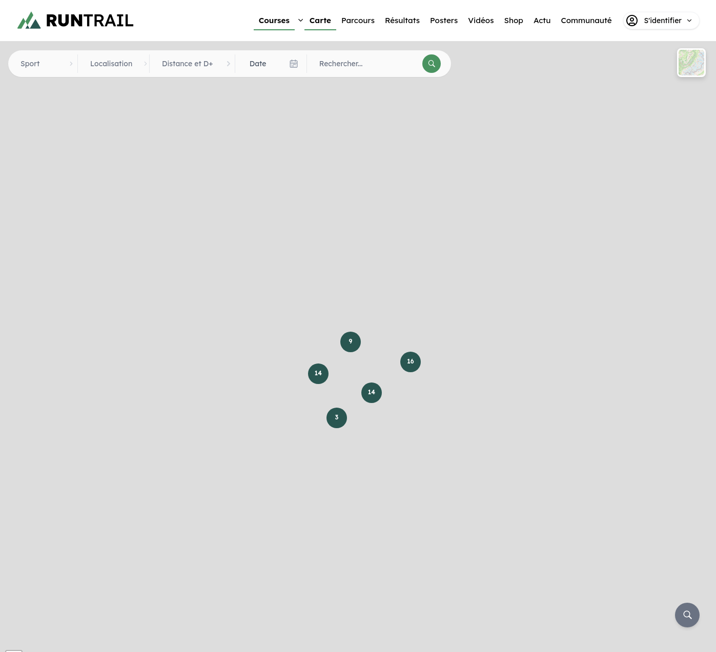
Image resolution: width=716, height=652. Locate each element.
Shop (513, 20)
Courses (274, 20)
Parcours (358, 20)
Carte (320, 20)
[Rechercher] (431, 63)
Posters (444, 20)
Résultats (402, 20)
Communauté (586, 20)
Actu (542, 20)
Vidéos (481, 20)
